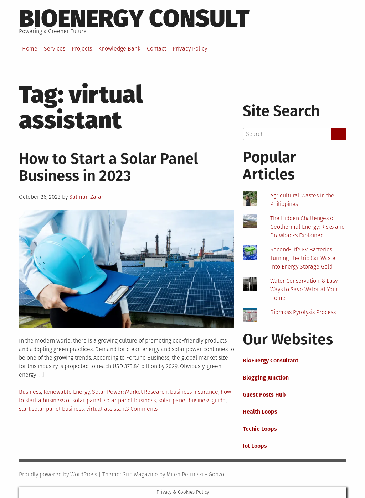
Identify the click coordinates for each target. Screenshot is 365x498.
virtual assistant (106, 409)
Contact (156, 48)
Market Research (146, 391)
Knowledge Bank (119, 48)
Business (30, 391)
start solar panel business (51, 409)
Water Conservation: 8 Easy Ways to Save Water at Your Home (304, 289)
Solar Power (107, 391)
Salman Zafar (86, 197)
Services (54, 48)
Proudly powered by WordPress (58, 474)
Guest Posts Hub (264, 394)
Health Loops (260, 411)
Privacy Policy (190, 48)
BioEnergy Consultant (270, 360)
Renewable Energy (66, 391)
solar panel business (130, 400)
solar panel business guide (192, 400)
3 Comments (142, 409)
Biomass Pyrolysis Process (303, 312)
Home (29, 48)
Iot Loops (255, 446)
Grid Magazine (140, 474)
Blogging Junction (266, 377)
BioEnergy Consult (134, 18)
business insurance (194, 391)
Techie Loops (260, 428)
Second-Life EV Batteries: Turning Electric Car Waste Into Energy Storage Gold (302, 258)
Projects (82, 48)
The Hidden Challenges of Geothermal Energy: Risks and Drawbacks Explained (307, 227)
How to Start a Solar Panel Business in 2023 (108, 167)
